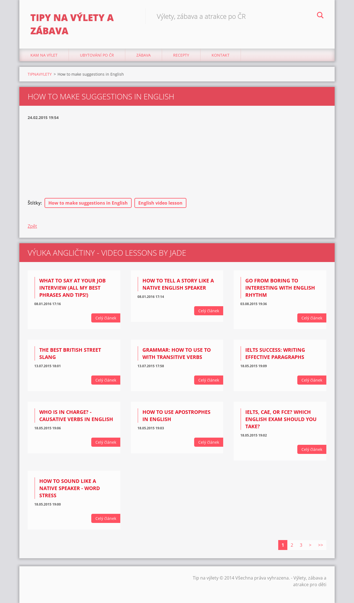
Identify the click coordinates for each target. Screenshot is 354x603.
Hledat (320, 16)
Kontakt (221, 55)
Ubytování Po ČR (97, 55)
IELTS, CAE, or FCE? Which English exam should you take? (281, 419)
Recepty (181, 55)
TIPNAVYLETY (40, 74)
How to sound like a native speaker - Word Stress (69, 488)
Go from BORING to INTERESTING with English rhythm (280, 287)
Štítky (34, 203)
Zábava (143, 55)
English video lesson (160, 203)
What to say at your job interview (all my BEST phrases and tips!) (72, 287)
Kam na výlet (44, 55)
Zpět (32, 226)
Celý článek (105, 318)
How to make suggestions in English (88, 203)
